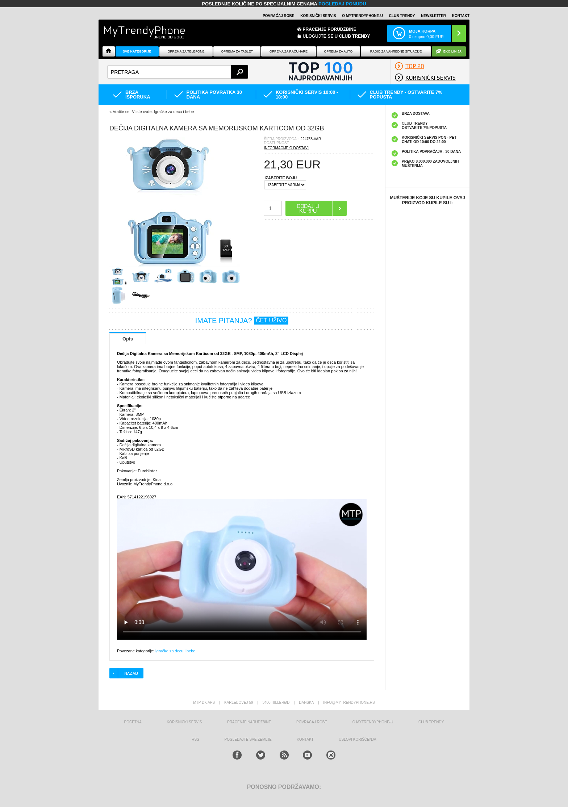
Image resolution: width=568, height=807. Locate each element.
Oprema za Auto (338, 51)
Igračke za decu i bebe (175, 651)
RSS (195, 739)
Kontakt (460, 16)
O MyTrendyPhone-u (362, 16)
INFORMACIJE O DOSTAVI (286, 148)
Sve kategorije (137, 51)
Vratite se (121, 111)
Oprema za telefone (186, 51)
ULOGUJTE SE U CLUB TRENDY (336, 36)
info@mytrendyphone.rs (349, 702)
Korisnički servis (318, 16)
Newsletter (433, 16)
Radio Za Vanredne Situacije (396, 51)
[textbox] (177, 72)
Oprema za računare (289, 51)
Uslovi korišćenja (357, 739)
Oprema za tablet (237, 51)
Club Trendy (402, 16)
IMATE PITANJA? (242, 321)
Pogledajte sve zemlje (248, 739)
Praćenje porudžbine (329, 29)
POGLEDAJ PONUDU (342, 4)
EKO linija (452, 51)
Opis (127, 339)
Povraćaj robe (278, 16)
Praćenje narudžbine (249, 722)
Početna (133, 722)
